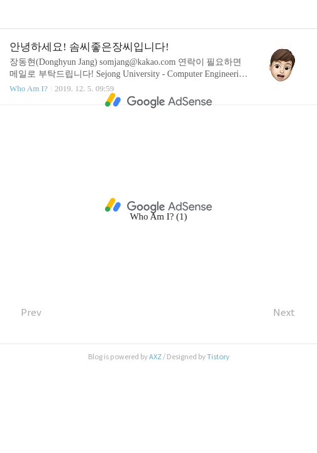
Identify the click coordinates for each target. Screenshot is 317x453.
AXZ (155, 356)
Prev (25, 312)
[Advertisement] (158, 101)
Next (290, 312)
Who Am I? (28, 88)
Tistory (218, 356)
